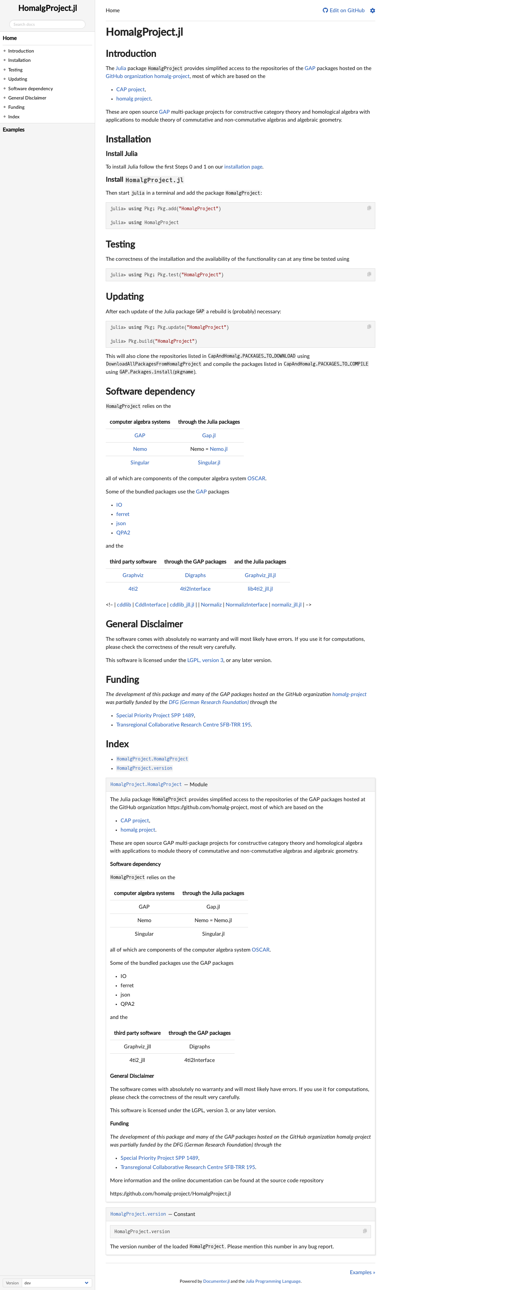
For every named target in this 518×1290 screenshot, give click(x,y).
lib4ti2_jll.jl (260, 589)
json (121, 523)
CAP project (130, 89)
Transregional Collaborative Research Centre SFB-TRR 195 (183, 724)
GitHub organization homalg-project (148, 76)
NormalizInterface (247, 604)
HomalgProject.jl (47, 9)
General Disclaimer (144, 624)
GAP (310, 68)
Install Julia (121, 154)
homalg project (133, 98)
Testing (120, 244)
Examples (13, 130)
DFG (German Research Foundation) (209, 702)
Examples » (362, 1272)
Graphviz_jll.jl (260, 575)
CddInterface (150, 604)
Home (10, 38)
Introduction (131, 54)
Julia (121, 68)
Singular (139, 462)
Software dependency (150, 391)
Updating (125, 296)
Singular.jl (209, 462)
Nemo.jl (219, 449)
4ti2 (133, 589)
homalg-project (349, 694)
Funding (122, 679)
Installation (128, 139)
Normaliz (211, 604)
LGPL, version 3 (205, 660)
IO (119, 505)
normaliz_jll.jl (287, 604)
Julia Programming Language (273, 1281)
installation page (243, 167)
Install (145, 179)
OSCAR (256, 478)
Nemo (140, 449)
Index (117, 744)
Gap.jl (209, 435)
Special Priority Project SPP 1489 (155, 715)
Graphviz (133, 575)
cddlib (124, 604)
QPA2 (123, 532)
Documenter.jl (216, 1281)
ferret (123, 514)
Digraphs (195, 575)
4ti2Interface (195, 589)
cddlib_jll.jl (182, 604)
